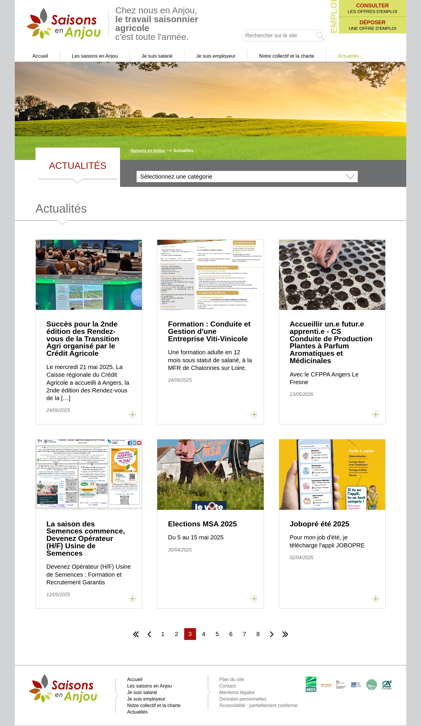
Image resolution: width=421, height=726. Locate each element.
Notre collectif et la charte (286, 56)
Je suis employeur (216, 56)
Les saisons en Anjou (95, 56)
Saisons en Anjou (147, 150)
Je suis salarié (157, 56)
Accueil (40, 56)
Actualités (348, 56)
